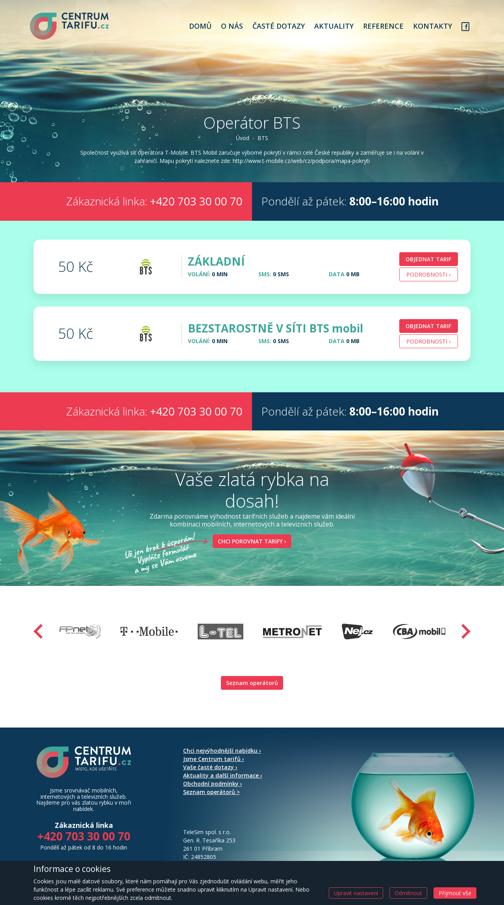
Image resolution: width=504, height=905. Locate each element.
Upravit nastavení (356, 893)
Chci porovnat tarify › (249, 552)
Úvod (242, 140)
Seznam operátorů (252, 693)
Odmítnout (408, 893)
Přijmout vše (455, 893)
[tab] (252, 277)
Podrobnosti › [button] (428, 285)
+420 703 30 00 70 (196, 212)
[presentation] (38, 642)
